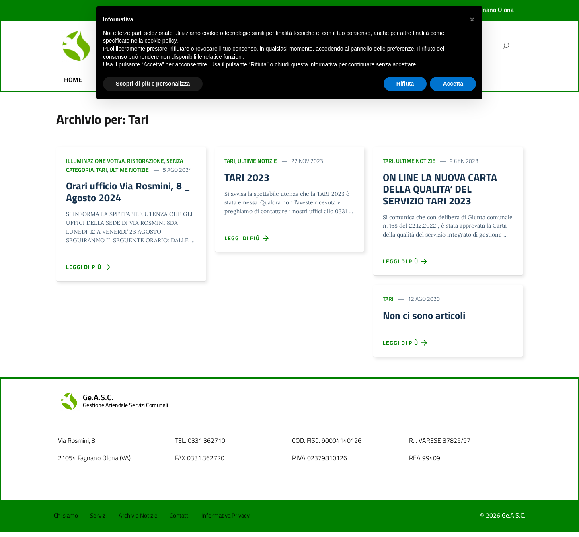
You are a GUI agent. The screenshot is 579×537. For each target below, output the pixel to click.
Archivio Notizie (138, 520)
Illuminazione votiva (95, 160)
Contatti (179, 520)
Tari (101, 169)
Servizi (98, 520)
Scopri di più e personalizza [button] (153, 83)
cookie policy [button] (161, 40)
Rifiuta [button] (405, 83)
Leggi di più (88, 269)
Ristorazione (145, 160)
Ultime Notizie (129, 169)
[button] (472, 19)
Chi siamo (66, 520)
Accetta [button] (453, 83)
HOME (73, 79)
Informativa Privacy (225, 520)
